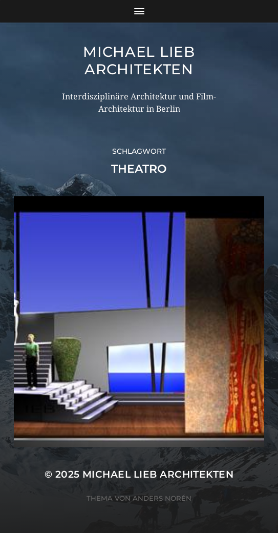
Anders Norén (162, 498)
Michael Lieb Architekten (139, 60)
